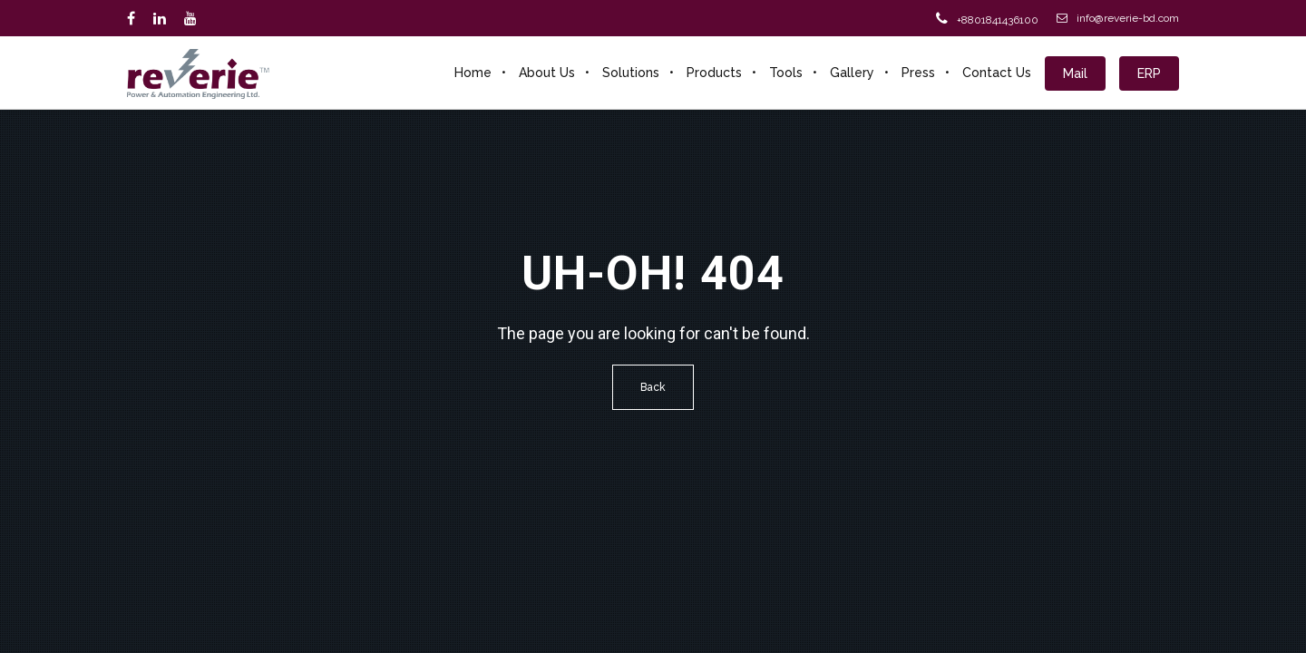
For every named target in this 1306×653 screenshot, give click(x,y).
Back (653, 387)
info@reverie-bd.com (1118, 18)
